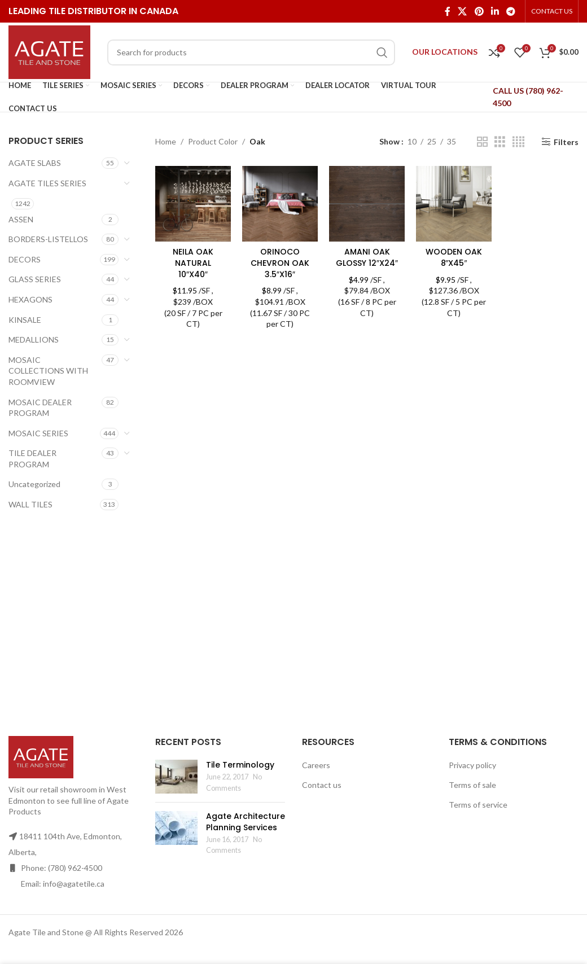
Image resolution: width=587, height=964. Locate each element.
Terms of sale (472, 785)
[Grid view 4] (518, 142)
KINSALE (24, 320)
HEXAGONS (30, 299)
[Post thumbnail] (176, 777)
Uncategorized (34, 484)
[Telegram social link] (511, 11)
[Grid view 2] (482, 142)
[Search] (251, 52)
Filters (566, 141)
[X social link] (462, 11)
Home (165, 141)
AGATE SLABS (34, 163)
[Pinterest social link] (479, 11)
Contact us (321, 785)
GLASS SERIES (34, 279)
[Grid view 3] (499, 142)
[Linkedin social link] (494, 11)
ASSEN (20, 219)
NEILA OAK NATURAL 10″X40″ (193, 262)
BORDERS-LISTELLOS (48, 239)
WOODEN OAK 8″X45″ (454, 257)
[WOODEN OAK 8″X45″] (454, 204)
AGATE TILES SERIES (47, 183)
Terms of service (478, 804)
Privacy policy (472, 765)
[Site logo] (49, 51)
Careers (316, 765)
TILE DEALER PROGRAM (32, 458)
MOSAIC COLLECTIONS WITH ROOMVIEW (48, 371)
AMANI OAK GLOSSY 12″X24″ (367, 257)
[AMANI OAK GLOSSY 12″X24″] (367, 204)
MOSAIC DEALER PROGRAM (40, 407)
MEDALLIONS (33, 339)
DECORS (24, 259)
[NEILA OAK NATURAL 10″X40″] (193, 204)
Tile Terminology (240, 764)
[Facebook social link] (447, 11)
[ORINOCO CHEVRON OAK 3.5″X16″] (280, 204)
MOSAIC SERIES (38, 433)
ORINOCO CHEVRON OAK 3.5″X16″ (280, 262)
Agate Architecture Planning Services (245, 821)
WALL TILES (30, 504)
